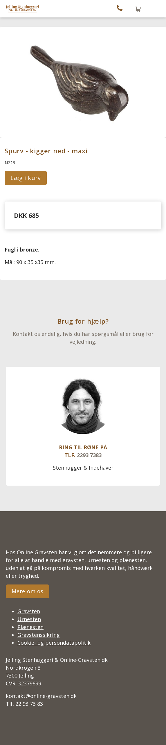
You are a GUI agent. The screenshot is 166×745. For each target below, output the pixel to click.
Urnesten (29, 619)
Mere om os (28, 591)
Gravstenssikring (38, 634)
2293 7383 (89, 455)
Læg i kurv (25, 178)
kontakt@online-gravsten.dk (41, 695)
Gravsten (28, 611)
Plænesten (30, 626)
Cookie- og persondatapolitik (54, 642)
